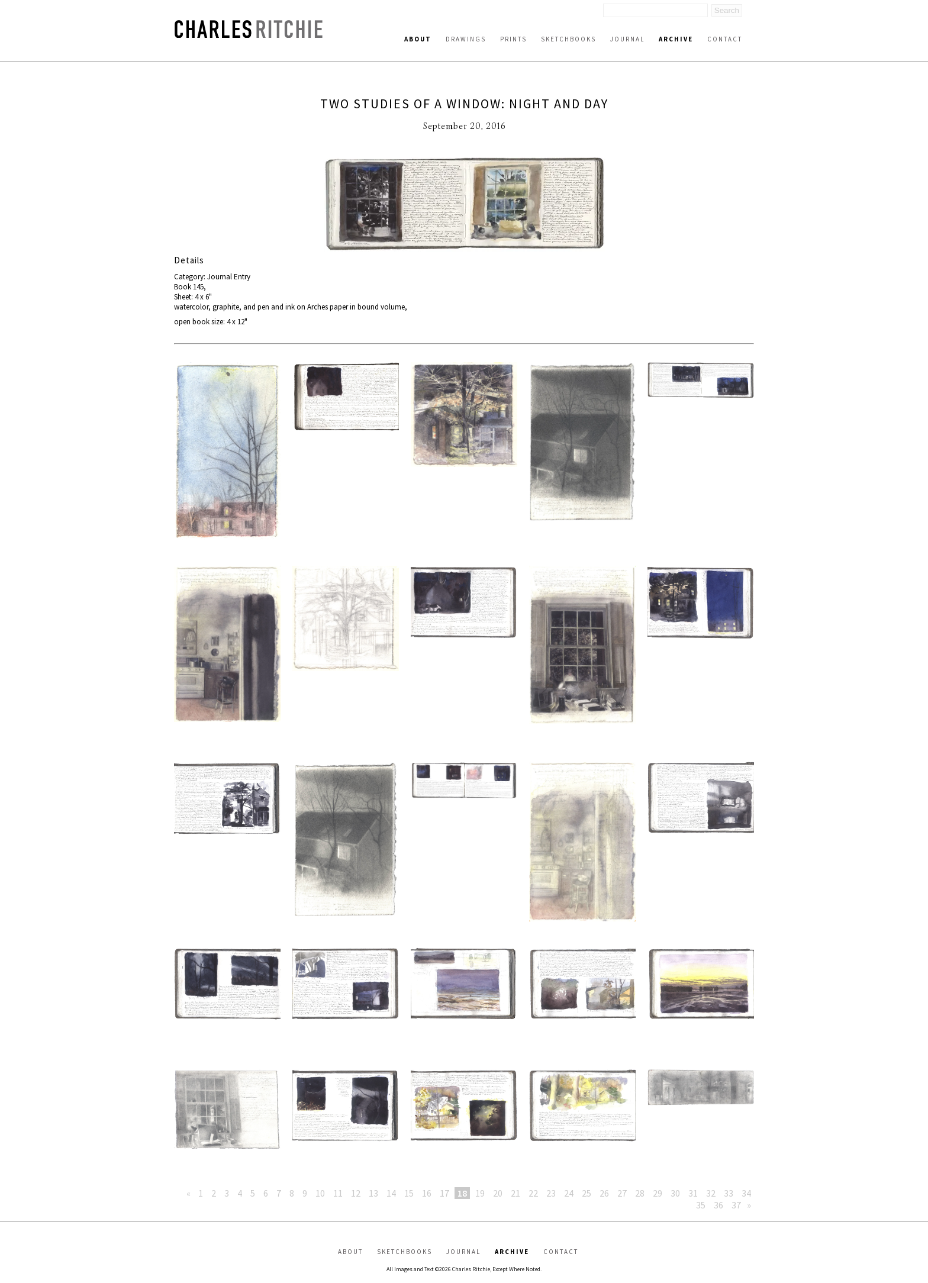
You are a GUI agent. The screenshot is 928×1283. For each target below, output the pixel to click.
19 (480, 1193)
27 (622, 1193)
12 (355, 1193)
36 (718, 1205)
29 (657, 1193)
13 (373, 1193)
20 (497, 1193)
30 (675, 1193)
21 (515, 1193)
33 (728, 1193)
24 (568, 1193)
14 (391, 1193)
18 (462, 1193)
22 (533, 1193)
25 (586, 1193)
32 (711, 1193)
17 (444, 1193)
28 (640, 1193)
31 (693, 1193)
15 (409, 1193)
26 (604, 1193)
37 (736, 1205)
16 (426, 1193)
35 (700, 1205)
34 (746, 1193)
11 (338, 1193)
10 (320, 1193)
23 (551, 1193)
